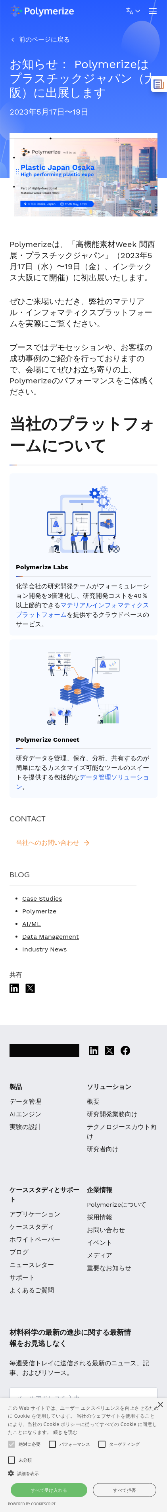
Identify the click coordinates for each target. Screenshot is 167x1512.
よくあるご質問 (32, 1290)
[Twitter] (30, 988)
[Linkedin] (14, 988)
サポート (22, 1277)
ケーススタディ (32, 1227)
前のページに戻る (44, 39)
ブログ (19, 1252)
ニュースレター (32, 1265)
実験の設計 (25, 1127)
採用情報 (99, 1217)
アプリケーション (35, 1214)
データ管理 (25, 1101)
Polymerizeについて (116, 1204)
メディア (99, 1255)
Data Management (50, 936)
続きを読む (65, 1432)
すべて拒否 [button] (124, 1490)
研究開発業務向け (112, 1114)
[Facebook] (125, 1050)
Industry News (44, 949)
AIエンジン (25, 1114)
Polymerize (39, 911)
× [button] (160, 1405)
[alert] (83, 1455)
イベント (99, 1242)
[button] (83, 1473)
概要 (93, 1101)
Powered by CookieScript (32, 1503)
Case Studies (42, 898)
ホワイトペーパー (35, 1239)
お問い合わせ (106, 1230)
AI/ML (31, 924)
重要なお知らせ (109, 1268)
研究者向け (103, 1149)
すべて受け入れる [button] (49, 1490)
